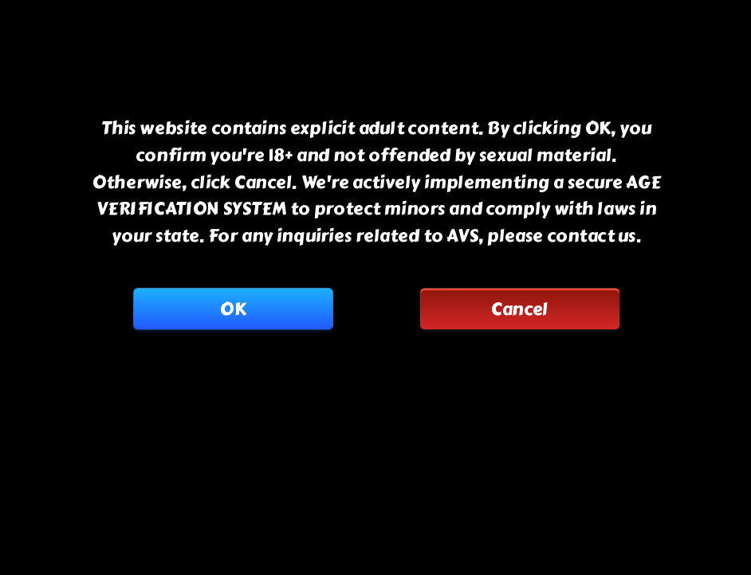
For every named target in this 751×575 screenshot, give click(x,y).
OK (233, 308)
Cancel (520, 308)
